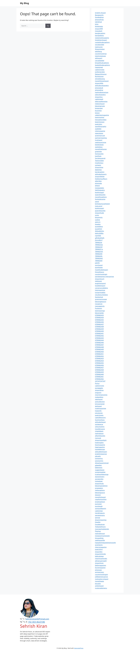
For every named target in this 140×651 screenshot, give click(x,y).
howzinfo (98, 411)
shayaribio (98, 552)
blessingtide (99, 313)
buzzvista (98, 111)
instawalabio (99, 188)
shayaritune (99, 563)
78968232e (99, 245)
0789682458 (99, 370)
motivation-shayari (101, 579)
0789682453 (99, 358)
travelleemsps (100, 449)
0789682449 (99, 349)
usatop (97, 220)
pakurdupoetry (100, 95)
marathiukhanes (101, 149)
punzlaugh (99, 506)
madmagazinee (100, 408)
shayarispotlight (101, 440)
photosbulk (99, 88)
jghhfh (97, 263)
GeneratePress (78, 648)
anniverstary (99, 572)
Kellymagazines (100, 565)
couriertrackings (101, 54)
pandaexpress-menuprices (104, 276)
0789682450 (99, 352)
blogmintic (99, 217)
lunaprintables (100, 292)
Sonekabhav (99, 17)
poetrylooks (99, 415)
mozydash (98, 31)
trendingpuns (100, 513)
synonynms (99, 461)
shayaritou (99, 97)
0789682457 (99, 367)
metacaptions (100, 490)
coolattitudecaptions (102, 42)
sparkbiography (100, 126)
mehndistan (99, 433)
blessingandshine (101, 486)
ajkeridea (98, 181)
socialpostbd (99, 45)
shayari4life (99, 83)
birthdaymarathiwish (102, 204)
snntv (97, 215)
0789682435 (99, 320)
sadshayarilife (100, 540)
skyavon (98, 495)
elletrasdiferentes (101, 101)
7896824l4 (98, 261)
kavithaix (98, 156)
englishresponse (101, 454)
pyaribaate (99, 267)
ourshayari (99, 265)
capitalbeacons (100, 417)
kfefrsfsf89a (99, 233)
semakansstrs (100, 515)
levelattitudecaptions (102, 65)
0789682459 (99, 372)
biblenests (98, 467)
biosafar (98, 584)
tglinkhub (98, 22)
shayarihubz (99, 483)
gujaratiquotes (100, 195)
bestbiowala (99, 145)
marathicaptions (101, 197)
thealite (97, 522)
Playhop (98, 531)
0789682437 (99, 324)
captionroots (99, 386)
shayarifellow (99, 176)
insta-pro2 (98, 206)
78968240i (98, 254)
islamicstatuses (100, 56)
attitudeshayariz (101, 174)
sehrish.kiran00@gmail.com (37, 619)
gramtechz (99, 545)
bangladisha (99, 35)
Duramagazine (100, 568)
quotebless (99, 226)
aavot (97, 201)
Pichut (97, 383)
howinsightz (99, 443)
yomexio (98, 165)
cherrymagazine (101, 547)
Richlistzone (99, 76)
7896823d (98, 242)
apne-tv (97, 222)
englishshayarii (100, 283)
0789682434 (99, 317)
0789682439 (99, 329)
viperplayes (99, 133)
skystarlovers (99, 477)
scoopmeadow (100, 472)
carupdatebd (99, 60)
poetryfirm (99, 549)
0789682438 (99, 327)
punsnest (98, 504)
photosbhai (99, 90)
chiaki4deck (99, 431)
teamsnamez (99, 117)
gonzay (97, 518)
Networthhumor (101, 74)
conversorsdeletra (101, 288)
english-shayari (100, 13)
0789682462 (99, 379)
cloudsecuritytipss (101, 295)
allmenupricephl (101, 561)
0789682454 (99, 361)
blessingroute (100, 106)
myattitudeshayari (101, 270)
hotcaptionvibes (100, 120)
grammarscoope (101, 299)
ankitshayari (99, 586)
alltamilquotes (100, 436)
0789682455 (99, 363)
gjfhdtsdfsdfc (99, 238)
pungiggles (99, 388)
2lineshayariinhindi (102, 463)
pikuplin (98, 456)
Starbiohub (99, 297)
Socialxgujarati (100, 158)
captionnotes (99, 70)
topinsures (99, 47)
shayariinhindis (100, 554)
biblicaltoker (99, 556)
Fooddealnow (100, 524)
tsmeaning (99, 458)
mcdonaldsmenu (101, 588)
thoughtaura (99, 272)
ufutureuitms (99, 427)
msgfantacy (99, 163)
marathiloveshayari (102, 81)
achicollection (100, 402)
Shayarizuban (100, 49)
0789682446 (99, 342)
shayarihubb (99, 213)
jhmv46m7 (99, 240)
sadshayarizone (100, 142)
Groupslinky (99, 538)
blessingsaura (100, 493)
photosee (98, 570)
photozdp (98, 183)
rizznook (98, 438)
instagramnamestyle (102, 536)
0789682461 (99, 377)
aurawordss (99, 479)
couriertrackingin (101, 274)
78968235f (98, 247)
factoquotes (99, 154)
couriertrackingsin (101, 574)
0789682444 (99, 340)
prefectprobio (100, 72)
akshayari (98, 406)
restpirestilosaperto (102, 38)
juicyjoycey (99, 413)
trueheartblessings (101, 474)
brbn (96, 24)
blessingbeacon (100, 302)
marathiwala (99, 581)
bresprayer (99, 108)
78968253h (99, 252)
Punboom (98, 308)
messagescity (100, 306)
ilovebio (98, 224)
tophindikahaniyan (101, 92)
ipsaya (97, 113)
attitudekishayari (101, 452)
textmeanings (100, 311)
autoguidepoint (100, 508)
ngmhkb (98, 236)
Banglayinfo (99, 15)
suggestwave (99, 470)
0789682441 (99, 333)
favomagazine (100, 445)
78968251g (99, 249)
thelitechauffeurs (101, 179)
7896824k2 (99, 258)
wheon (97, 186)
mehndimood (100, 533)
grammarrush (100, 135)
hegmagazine (100, 447)
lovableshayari (100, 286)
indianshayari (100, 104)
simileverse (99, 424)
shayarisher (99, 167)
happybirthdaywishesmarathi (105, 543)
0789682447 (99, 345)
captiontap (99, 511)
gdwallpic (98, 465)
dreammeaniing (100, 520)
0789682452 (99, 356)
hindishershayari (101, 40)
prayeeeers (99, 488)
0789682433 (99, 315)
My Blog (24, 3)
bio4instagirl (99, 192)
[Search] (48, 26)
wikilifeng (98, 51)
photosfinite (99, 20)
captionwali (99, 99)
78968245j (98, 256)
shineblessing (100, 79)
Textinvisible (99, 161)
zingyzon (98, 392)
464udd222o (99, 231)
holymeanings (100, 290)
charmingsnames (101, 395)
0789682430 (99, 331)
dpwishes (98, 170)
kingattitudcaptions (102, 63)
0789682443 (99, 338)
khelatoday (99, 26)
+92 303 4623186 (36, 621)
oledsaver (98, 281)
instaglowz (99, 481)
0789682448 (99, 347)
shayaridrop (99, 390)
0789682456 (99, 365)
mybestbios (99, 397)
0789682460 (99, 374)
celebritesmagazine (102, 115)
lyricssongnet (99, 404)
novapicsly (98, 304)
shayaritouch (99, 279)
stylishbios (98, 147)
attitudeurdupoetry (102, 85)
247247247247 (100, 381)
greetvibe (98, 151)
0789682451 (99, 354)
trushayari (98, 140)
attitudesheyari (100, 422)
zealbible (98, 129)
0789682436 (99, 322)
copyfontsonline (100, 499)
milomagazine (100, 131)
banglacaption (100, 33)
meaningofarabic (101, 558)
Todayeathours (100, 527)
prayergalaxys (100, 502)
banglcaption (99, 172)
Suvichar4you (100, 420)
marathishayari (100, 497)
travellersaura (100, 429)
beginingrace (99, 122)
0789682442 (99, 336)
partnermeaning (101, 138)
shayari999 (99, 29)
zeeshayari (99, 399)
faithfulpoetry (100, 190)
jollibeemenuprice (101, 577)
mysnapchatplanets (102, 529)
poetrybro (98, 124)
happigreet (99, 67)
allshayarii (98, 58)
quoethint (98, 229)
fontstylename (100, 199)
